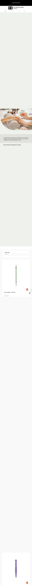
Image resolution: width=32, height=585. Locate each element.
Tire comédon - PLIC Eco (9, 292)
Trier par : (7, 252)
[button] (13, 11)
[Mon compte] (19, 11)
